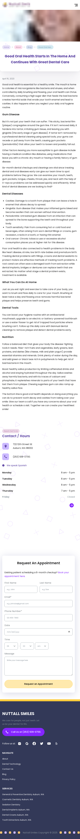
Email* (7, 597)
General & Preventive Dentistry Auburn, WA (23, 794)
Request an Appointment (38, 684)
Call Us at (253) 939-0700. (23, 732)
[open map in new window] (72, 505)
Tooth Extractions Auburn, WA (16, 820)
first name (10, 582)
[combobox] (37, 646)
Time (7, 639)
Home (6, 47)
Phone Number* (13, 611)
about (18, 47)
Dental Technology (11, 764)
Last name (45, 582)
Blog (4, 774)
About (5, 758)
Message (9, 653)
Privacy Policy (8, 779)
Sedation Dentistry (11, 804)
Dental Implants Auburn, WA (15, 809)
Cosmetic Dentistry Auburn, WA (17, 799)
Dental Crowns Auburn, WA (15, 814)
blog (30, 47)
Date (7, 625)
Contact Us (7, 769)
